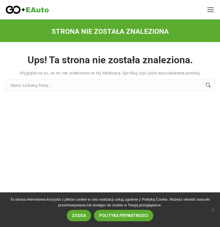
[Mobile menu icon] (210, 9)
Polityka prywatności (123, 215)
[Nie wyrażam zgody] (213, 210)
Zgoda (79, 215)
